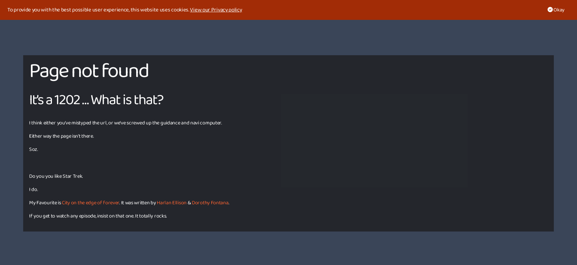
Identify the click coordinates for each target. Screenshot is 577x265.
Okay (556, 10)
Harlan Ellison (172, 202)
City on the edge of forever (90, 202)
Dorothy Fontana (210, 202)
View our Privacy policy (216, 10)
